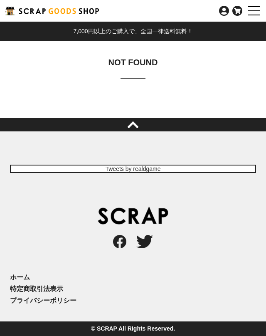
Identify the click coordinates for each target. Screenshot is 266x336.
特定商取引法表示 (36, 288)
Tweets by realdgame (132, 169)
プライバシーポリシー (43, 300)
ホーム (20, 277)
